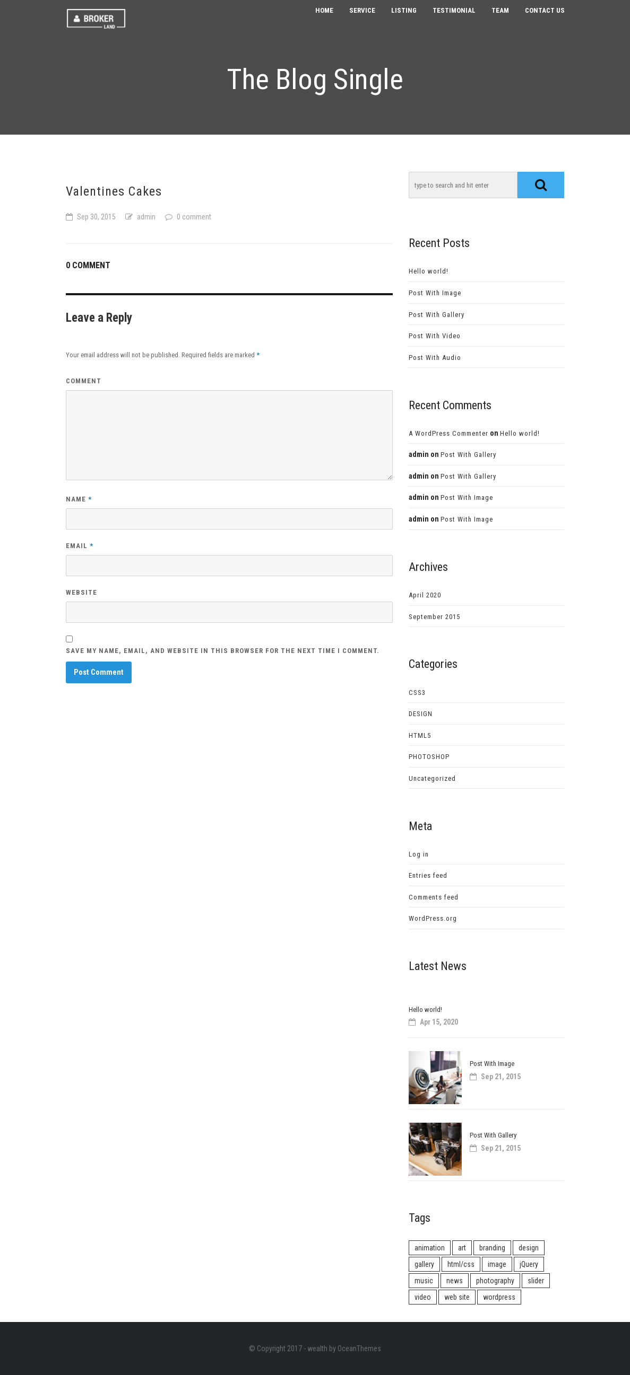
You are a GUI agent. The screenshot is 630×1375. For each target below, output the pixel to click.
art (462, 1248)
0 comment (194, 217)
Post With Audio (435, 358)
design (529, 1248)
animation (430, 1248)
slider (536, 1280)
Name (79, 499)
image (497, 1264)
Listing (404, 21)
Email (79, 546)
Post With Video (435, 336)
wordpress (499, 1297)
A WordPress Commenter (448, 433)
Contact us (545, 21)
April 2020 (425, 595)
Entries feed (428, 875)
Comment (83, 381)
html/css (460, 1264)
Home (324, 21)
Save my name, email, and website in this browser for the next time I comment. (222, 651)
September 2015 (434, 617)
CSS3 (417, 693)
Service (362, 21)
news (454, 1280)
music (424, 1280)
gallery (424, 1264)
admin (146, 217)
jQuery (529, 1264)
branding (492, 1248)
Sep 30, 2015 (96, 217)
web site (457, 1297)
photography (495, 1280)
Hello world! (428, 271)
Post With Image (435, 293)
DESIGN (421, 714)
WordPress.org (433, 918)
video (423, 1297)
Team (500, 21)
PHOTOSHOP (429, 757)
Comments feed (434, 897)
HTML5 (420, 735)
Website (81, 592)
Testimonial (454, 21)
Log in (419, 854)
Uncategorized (432, 778)
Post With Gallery (436, 315)
